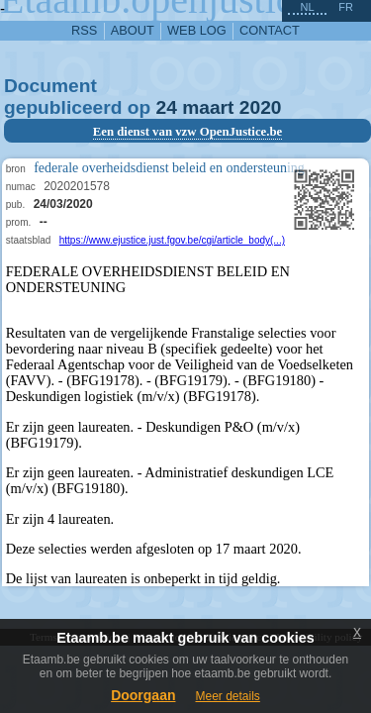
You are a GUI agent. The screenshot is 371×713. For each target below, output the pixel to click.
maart (207, 107)
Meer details (227, 696)
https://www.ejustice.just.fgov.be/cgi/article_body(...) (172, 240)
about (132, 30)
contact (269, 30)
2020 (260, 107)
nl (307, 7)
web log (197, 30)
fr (345, 7)
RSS (84, 30)
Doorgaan (143, 695)
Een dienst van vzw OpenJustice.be (188, 132)
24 (166, 107)
